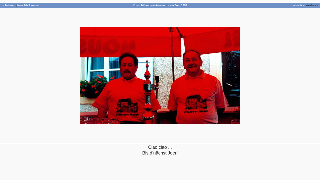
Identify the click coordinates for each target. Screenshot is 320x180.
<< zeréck (298, 5)
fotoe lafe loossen (27, 5)
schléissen (8, 5)
